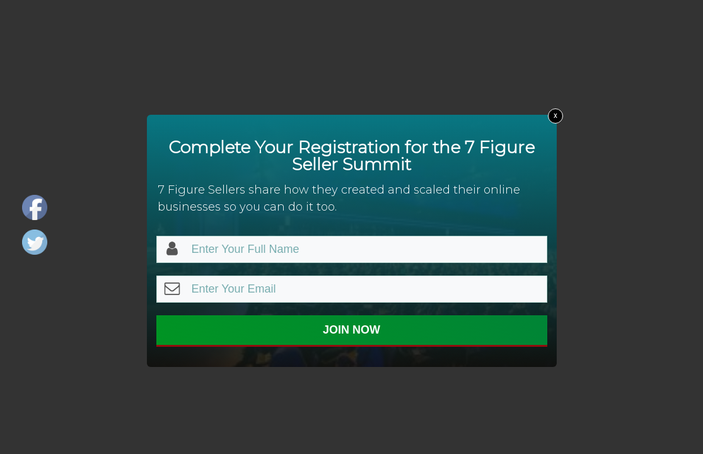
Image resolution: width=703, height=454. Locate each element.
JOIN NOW (351, 329)
